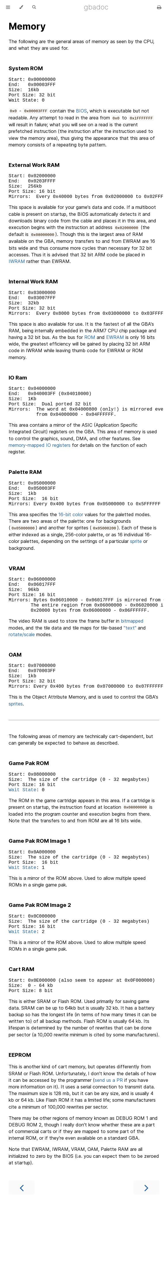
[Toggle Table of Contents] (8, 7)
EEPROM (20, 1116)
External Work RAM (34, 170)
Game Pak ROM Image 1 (39, 889)
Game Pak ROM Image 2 (40, 958)
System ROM (26, 68)
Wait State (22, 838)
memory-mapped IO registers (39, 469)
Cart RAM (21, 1026)
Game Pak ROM (29, 807)
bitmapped (132, 659)
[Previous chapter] (22, 1249)
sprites (16, 747)
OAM (15, 692)
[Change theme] (21, 7)
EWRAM (115, 354)
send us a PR (109, 1141)
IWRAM (17, 273)
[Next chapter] (146, 1249)
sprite (136, 571)
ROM (89, 354)
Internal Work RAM (33, 293)
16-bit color (70, 544)
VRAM (17, 598)
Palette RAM (25, 496)
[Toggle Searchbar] (34, 7)
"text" (130, 666)
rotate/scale (22, 672)
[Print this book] (159, 7)
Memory (27, 26)
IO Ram (18, 395)
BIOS (81, 116)
